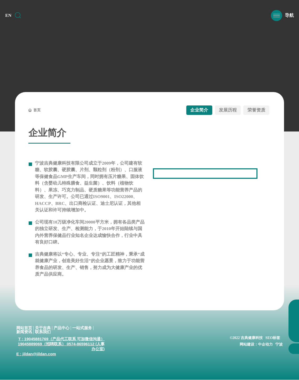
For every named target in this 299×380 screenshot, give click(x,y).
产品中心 (61, 328)
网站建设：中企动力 (256, 345)
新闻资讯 (24, 332)
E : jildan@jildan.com (36, 354)
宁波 (279, 345)
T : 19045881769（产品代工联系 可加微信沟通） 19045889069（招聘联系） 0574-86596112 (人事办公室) (61, 344)
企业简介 (190, 110)
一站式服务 (82, 328)
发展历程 (222, 110)
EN (8, 18)
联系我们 (43, 332)
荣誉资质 (254, 110)
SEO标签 (272, 338)
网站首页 (24, 328)
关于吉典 (43, 328)
